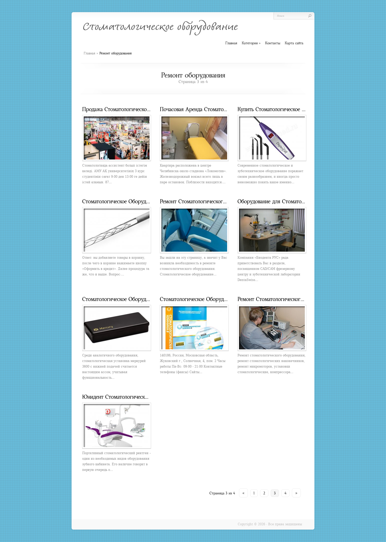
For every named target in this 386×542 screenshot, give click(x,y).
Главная (89, 53)
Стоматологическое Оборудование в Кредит (133, 201)
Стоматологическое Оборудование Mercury (132, 299)
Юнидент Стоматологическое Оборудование (133, 396)
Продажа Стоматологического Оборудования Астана (143, 109)
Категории (251, 43)
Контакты (272, 43)
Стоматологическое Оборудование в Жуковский (215, 299)
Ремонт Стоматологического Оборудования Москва (219, 201)
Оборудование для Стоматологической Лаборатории (298, 201)
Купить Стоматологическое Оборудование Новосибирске (303, 109)
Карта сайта (294, 43)
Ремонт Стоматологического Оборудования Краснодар (301, 299)
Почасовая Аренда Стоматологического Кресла (214, 109)
